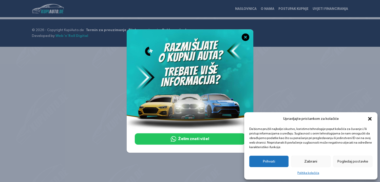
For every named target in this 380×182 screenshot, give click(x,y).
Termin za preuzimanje (106, 30)
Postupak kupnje (293, 9)
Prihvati (269, 161)
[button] (369, 118)
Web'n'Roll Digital (71, 36)
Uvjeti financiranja (330, 9)
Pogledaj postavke (352, 161)
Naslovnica (246, 9)
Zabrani (310, 161)
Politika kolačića (308, 172)
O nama (267, 9)
